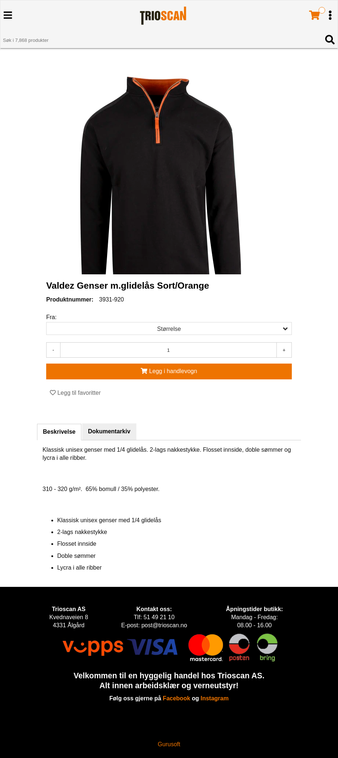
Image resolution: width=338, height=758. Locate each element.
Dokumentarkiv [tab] (109, 431)
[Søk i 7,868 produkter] (160, 40)
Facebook (176, 698)
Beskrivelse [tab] (59, 432)
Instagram (214, 698)
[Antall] (168, 350)
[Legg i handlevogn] (169, 371)
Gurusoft (169, 744)
